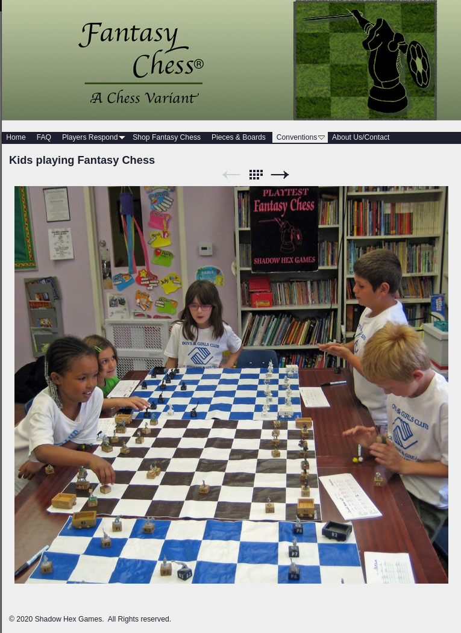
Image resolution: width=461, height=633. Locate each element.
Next (280, 175)
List (255, 175)
